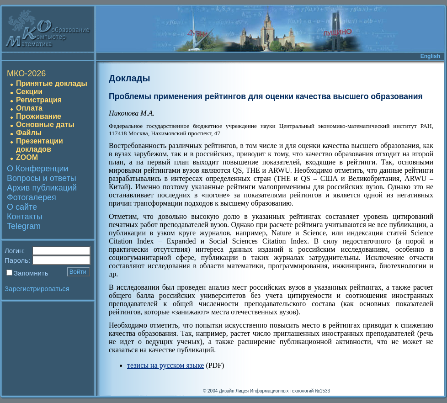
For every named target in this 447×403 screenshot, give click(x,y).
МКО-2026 (26, 73)
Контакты (25, 216)
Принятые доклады (51, 83)
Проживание (38, 116)
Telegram (24, 226)
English (430, 56)
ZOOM (27, 157)
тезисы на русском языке (165, 365)
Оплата (29, 108)
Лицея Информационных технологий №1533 (282, 390)
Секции (29, 91)
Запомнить (31, 273)
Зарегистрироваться (37, 288)
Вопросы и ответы (41, 178)
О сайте (22, 207)
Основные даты (45, 124)
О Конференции (38, 168)
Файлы (29, 133)
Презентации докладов (39, 145)
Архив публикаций (42, 187)
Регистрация (39, 100)
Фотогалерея (31, 197)
